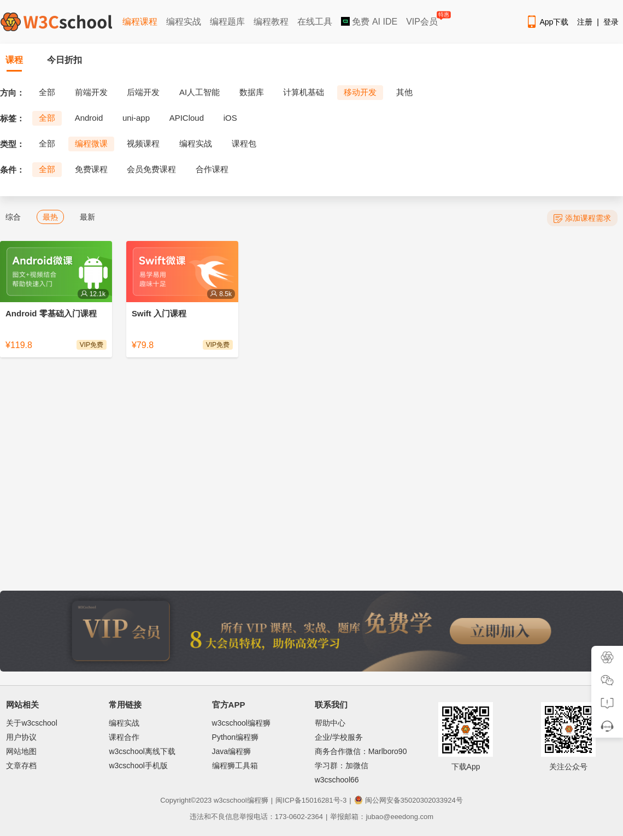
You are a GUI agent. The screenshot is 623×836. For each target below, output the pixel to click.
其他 (404, 92)
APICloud (186, 117)
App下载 (547, 22)
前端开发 (91, 92)
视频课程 (143, 143)
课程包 (244, 143)
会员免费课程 (151, 169)
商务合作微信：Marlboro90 (361, 751)
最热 (50, 217)
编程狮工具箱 (235, 765)
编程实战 (183, 21)
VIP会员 (422, 19)
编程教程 (271, 21)
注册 (584, 21)
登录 (611, 21)
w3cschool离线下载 (142, 751)
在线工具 (314, 21)
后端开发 (143, 92)
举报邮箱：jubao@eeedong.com (381, 817)
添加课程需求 (582, 218)
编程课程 (139, 21)
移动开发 (360, 92)
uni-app (136, 117)
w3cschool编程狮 (241, 723)
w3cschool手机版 (138, 765)
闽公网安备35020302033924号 (408, 800)
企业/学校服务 (339, 737)
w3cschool (230, 800)
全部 (47, 92)
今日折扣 (64, 59)
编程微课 (91, 143)
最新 (87, 217)
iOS (230, 117)
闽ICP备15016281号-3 (310, 800)
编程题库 (227, 21)
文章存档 (21, 765)
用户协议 (21, 737)
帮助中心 (330, 723)
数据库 (251, 92)
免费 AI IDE (369, 21)
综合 (13, 217)
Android (89, 117)
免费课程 (91, 169)
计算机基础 (303, 92)
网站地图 (21, 751)
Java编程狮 (231, 751)
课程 (14, 59)
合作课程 (212, 169)
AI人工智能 (199, 92)
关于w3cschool (31, 723)
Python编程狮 (235, 737)
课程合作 (124, 737)
